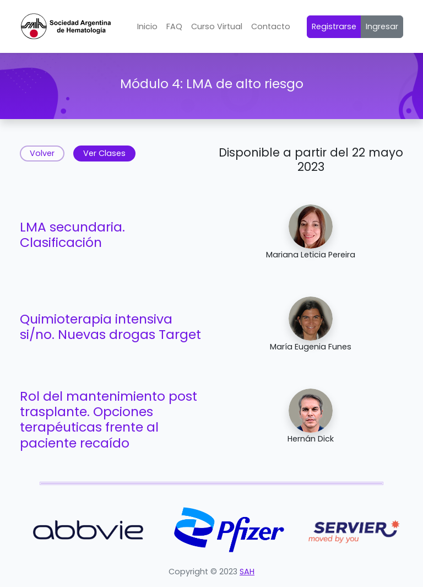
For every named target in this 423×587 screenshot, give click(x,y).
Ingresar (382, 26)
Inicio (147, 26)
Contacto (270, 26)
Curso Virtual (216, 26)
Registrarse (334, 26)
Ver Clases (104, 153)
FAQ (174, 26)
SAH (247, 571)
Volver (42, 153)
